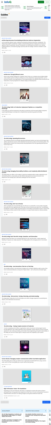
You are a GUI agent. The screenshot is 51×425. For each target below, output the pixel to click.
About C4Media (5, 372)
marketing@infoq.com (5, 417)
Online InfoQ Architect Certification (31, 360)
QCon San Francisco (33, 370)
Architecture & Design (6, 39)
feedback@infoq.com (5, 413)
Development (5, 80)
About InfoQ (4, 370)
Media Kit (4, 374)
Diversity (3, 379)
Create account (5, 356)
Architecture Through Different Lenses (37, 41)
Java (27, 158)
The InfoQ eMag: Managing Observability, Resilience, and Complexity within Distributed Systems (12, 122)
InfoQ (3, 58)
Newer (4, 18)
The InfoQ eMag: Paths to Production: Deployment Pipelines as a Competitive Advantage (12, 84)
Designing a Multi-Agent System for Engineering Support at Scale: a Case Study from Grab (36, 284)
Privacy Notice (4, 422)
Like (5, 60)
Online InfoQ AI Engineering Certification (31, 366)
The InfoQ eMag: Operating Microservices (37, 83)
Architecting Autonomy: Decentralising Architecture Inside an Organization (12, 42)
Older (46, 18)
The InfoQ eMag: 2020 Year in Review (36, 120)
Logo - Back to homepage (8, 2)
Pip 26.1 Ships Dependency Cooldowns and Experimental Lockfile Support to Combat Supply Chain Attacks (12, 273)
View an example (25, 296)
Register (41, 2)
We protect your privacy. (6, 314)
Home (3, 354)
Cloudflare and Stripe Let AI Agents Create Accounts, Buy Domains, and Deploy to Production (12, 278)
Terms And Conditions (12, 422)
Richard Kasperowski (31, 251)
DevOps (28, 194)
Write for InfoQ (5, 365)
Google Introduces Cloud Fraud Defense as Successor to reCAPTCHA (12, 284)
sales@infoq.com (21, 413)
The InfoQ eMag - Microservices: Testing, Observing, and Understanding (12, 197)
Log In (3, 358)
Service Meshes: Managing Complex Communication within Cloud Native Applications (11, 240)
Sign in (47, 2)
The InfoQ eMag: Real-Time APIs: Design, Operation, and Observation (12, 161)
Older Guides (45, 258)
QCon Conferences (6, 361)
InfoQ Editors (4, 367)
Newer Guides (6, 258)
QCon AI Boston (32, 355)
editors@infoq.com (38, 413)
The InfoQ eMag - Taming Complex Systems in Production (36, 197)
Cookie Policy (20, 422)
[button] (13, 312)
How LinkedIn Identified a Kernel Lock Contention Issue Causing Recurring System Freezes (36, 273)
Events (3, 363)
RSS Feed (9, 14)
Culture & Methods (31, 236)
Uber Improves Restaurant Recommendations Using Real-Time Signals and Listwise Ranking (36, 278)
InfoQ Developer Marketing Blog (9, 376)
